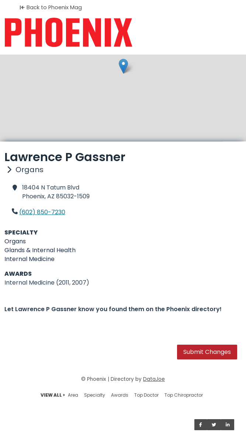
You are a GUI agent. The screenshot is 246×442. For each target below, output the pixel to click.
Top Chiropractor (183, 395)
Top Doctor (146, 395)
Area (73, 395)
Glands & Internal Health (40, 250)
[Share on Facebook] (200, 424)
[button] (123, 66)
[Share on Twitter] (214, 424)
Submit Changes (207, 352)
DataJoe (154, 379)
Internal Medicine (29, 259)
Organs (15, 241)
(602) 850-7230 (42, 212)
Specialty (94, 395)
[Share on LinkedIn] (228, 424)
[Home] (123, 32)
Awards (119, 395)
